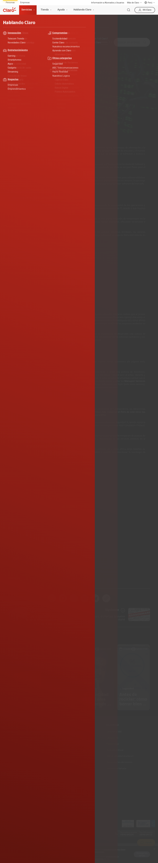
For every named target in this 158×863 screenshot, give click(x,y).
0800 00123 (145, 835)
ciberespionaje (64, 164)
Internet (7, 732)
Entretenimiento (81, 42)
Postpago (59, 738)
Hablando (30, 26)
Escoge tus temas (142, 854)
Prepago (59, 732)
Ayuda (61, 10)
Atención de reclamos (13, 788)
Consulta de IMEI (114, 732)
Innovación (101, 42)
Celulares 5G (112, 738)
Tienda (45, 10)
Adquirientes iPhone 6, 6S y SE (17, 800)
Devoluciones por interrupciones (18, 782)
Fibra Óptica (8, 738)
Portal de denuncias (64, 813)
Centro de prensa (63, 794)
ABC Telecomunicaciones (34, 42)
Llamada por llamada (116, 768)
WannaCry (21, 235)
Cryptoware (81, 164)
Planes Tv (7, 750)
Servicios (26, 10)
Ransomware (96, 164)
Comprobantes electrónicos (119, 762)
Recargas (59, 744)
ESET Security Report (39, 409)
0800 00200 (127, 835)
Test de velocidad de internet (120, 756)
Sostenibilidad (61, 788)
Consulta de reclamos (13, 794)
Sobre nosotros (62, 782)
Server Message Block (76, 232)
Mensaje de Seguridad (13, 807)
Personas (10, 2)
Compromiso (59, 42)
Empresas (25, 2)
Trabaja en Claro (62, 800)
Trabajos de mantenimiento (68, 807)
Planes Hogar (9, 744)
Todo (12, 42)
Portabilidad (60, 756)
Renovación (60, 750)
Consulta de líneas (115, 750)
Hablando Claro (82, 10)
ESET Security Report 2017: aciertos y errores (38, 558)
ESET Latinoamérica (81, 558)
